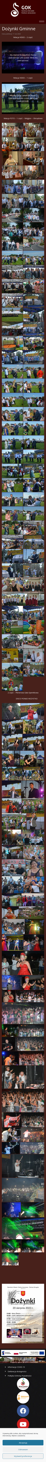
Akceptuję (23, 1442)
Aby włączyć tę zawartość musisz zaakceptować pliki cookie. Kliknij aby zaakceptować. (23, 58)
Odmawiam (23, 1449)
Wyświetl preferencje (23, 1456)
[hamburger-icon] (41, 21)
